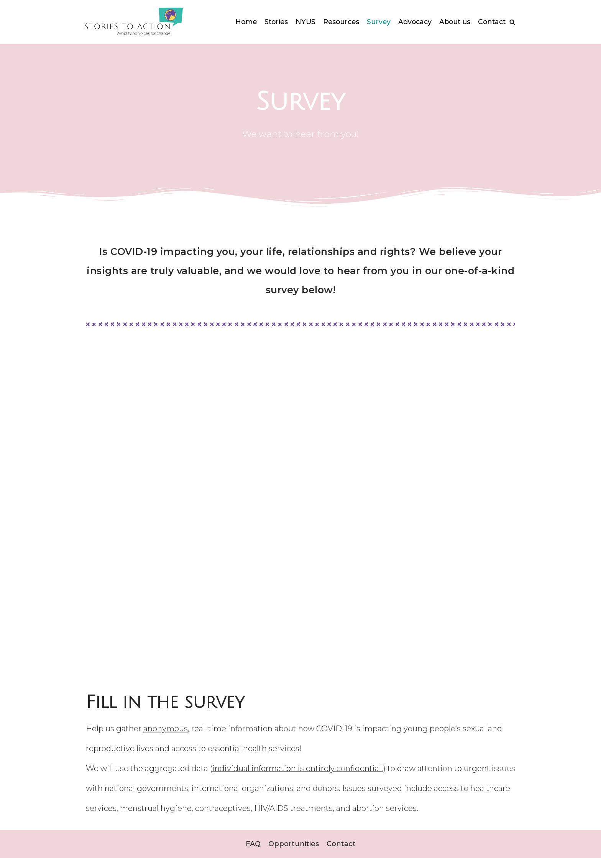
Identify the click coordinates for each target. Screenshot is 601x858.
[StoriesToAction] (132, 22)
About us (481, 12)
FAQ (253, 844)
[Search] (512, 22)
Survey (403, 12)
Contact (491, 31)
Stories (297, 12)
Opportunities (293, 844)
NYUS (327, 12)
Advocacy (440, 12)
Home (266, 12)
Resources (364, 12)
